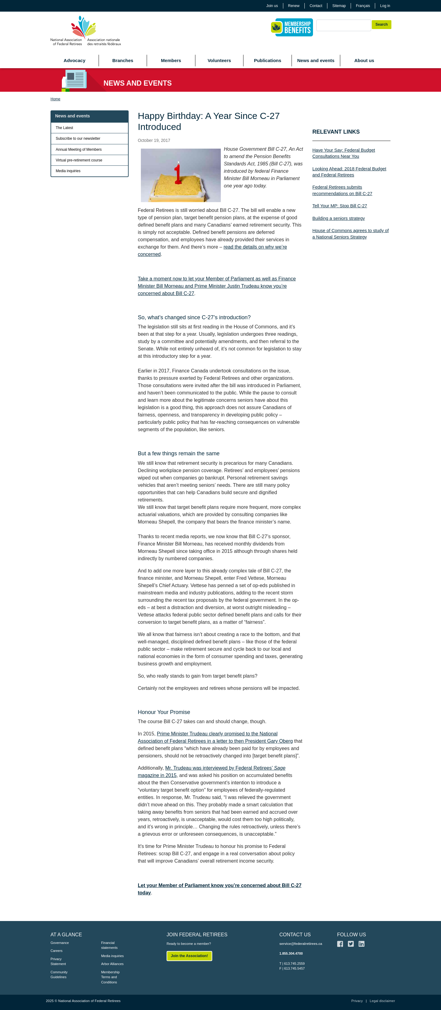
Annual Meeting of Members (79, 149)
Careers (56, 951)
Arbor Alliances (112, 964)
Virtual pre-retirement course (79, 160)
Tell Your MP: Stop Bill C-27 (339, 205)
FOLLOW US (351, 934)
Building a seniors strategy (338, 218)
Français (363, 6)
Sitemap (339, 6)
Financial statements (109, 945)
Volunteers (219, 60)
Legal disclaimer (382, 1001)
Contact (316, 6)
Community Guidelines (59, 974)
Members (171, 60)
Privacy (357, 1001)
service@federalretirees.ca (300, 943)
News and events (315, 60)
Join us (272, 6)
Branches (122, 60)
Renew (294, 6)
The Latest (64, 128)
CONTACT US (295, 934)
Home (55, 99)
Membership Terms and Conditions (110, 977)
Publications (267, 60)
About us (364, 60)
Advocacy (74, 60)
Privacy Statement (58, 961)
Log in (385, 6)
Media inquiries (68, 171)
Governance (60, 943)
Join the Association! (189, 956)
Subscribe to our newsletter (78, 138)
